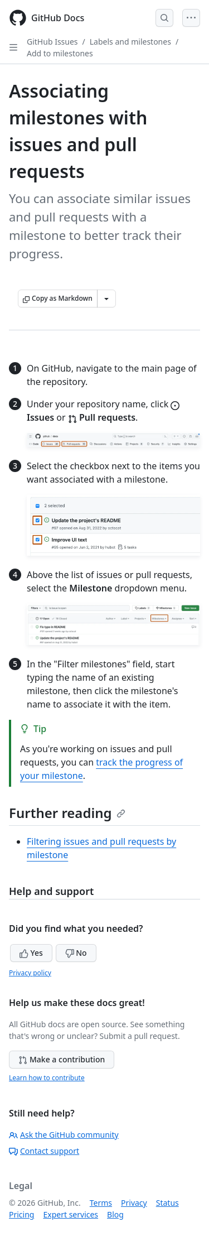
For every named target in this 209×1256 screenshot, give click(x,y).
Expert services (70, 1214)
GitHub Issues (52, 41)
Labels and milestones (130, 41)
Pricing (21, 1214)
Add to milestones (60, 53)
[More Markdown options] (106, 298)
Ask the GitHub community (64, 1134)
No (76, 952)
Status (167, 1202)
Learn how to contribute (47, 1077)
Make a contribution (61, 1059)
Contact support (44, 1151)
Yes (31, 952)
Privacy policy (30, 973)
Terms (101, 1202)
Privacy (134, 1202)
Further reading (67, 812)
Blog (115, 1214)
